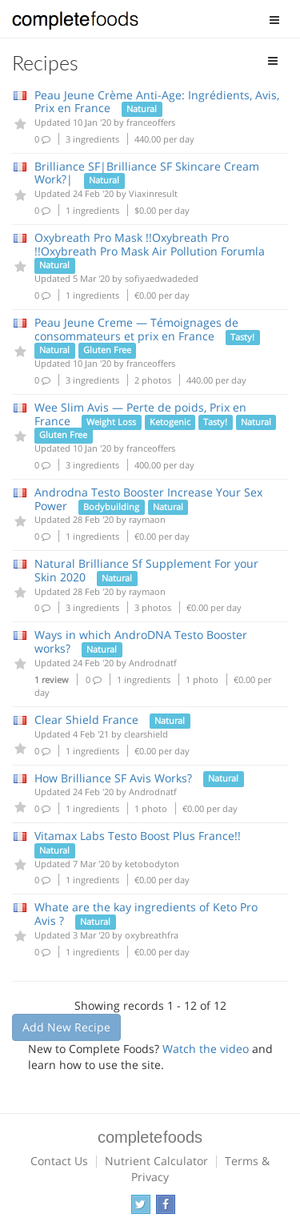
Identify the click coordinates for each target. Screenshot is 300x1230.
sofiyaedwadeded (161, 278)
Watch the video (205, 1048)
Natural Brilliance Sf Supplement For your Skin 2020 (146, 570)
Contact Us (59, 1160)
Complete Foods (75, 23)
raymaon (147, 519)
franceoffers (150, 122)
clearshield (146, 734)
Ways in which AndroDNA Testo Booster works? (140, 641)
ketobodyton (152, 864)
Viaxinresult (153, 193)
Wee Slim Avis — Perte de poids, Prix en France (140, 414)
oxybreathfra (151, 935)
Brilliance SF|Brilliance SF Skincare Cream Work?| (146, 173)
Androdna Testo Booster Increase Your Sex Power (148, 498)
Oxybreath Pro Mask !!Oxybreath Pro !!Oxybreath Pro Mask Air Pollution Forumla (149, 244)
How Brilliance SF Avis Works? (113, 778)
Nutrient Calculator (156, 1160)
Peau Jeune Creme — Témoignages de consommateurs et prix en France (136, 329)
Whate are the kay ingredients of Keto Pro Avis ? (146, 913)
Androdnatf (153, 663)
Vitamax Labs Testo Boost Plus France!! (137, 835)
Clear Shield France (86, 719)
